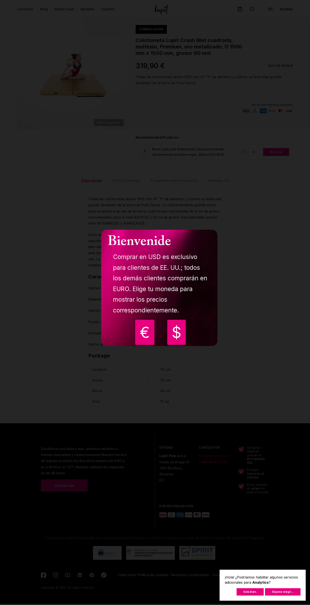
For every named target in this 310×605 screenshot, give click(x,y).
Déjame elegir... (283, 591)
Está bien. (250, 591)
